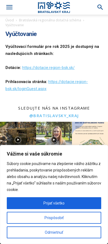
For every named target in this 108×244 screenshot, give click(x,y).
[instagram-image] (18, 140)
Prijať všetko (54, 203)
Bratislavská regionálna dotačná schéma (50, 20)
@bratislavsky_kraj (54, 115)
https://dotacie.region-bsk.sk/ (48, 67)
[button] (9, 7)
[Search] (100, 7)
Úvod (9, 20)
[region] (54, 194)
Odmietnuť (54, 232)
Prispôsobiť (54, 218)
